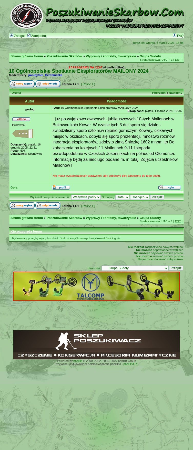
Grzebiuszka (53, 75)
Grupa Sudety (150, 56)
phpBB (77, 360)
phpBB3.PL (130, 363)
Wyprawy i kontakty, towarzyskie (111, 56)
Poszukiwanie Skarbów (64, 56)
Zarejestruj (37, 36)
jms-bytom (35, 75)
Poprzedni (159, 92)
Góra (14, 187)
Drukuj (16, 92)
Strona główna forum (27, 56)
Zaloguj (17, 36)
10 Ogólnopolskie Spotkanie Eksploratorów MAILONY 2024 (78, 71)
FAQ (178, 36)
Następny (175, 92)
